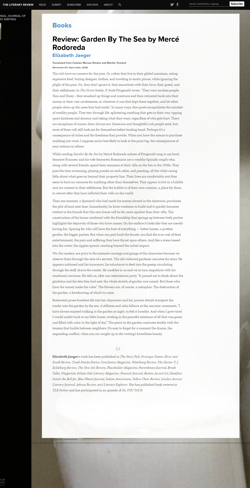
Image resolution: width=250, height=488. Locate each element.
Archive (92, 4)
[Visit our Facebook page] (177, 4)
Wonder (7, 97)
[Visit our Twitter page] (172, 4)
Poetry (7, 88)
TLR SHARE (9, 92)
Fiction (7, 84)
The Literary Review (18, 4)
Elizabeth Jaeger (96, 55)
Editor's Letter (11, 76)
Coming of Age (12, 72)
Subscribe (74, 4)
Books (6, 68)
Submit (56, 4)
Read (42, 4)
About (108, 4)
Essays (7, 80)
